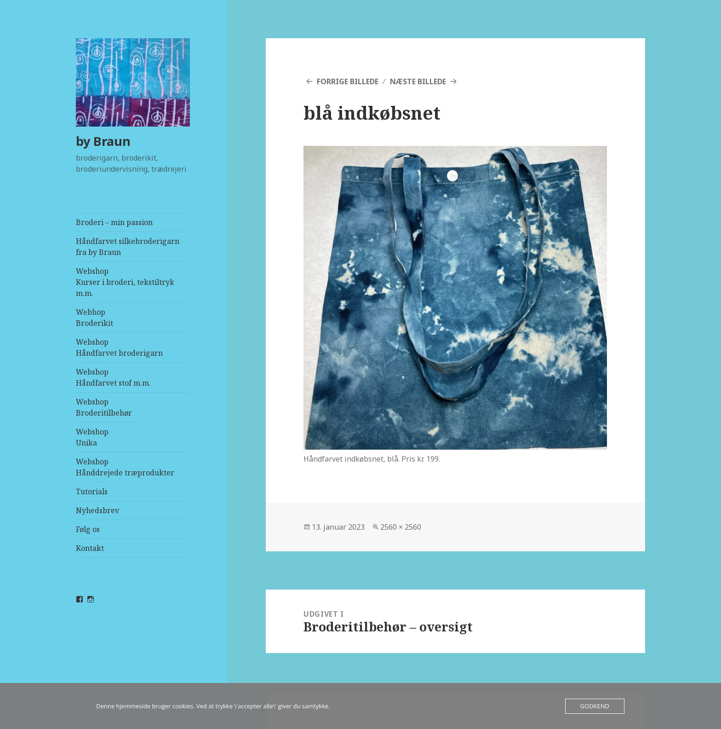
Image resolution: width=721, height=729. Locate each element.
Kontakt (90, 548)
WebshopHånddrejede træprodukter (125, 467)
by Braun (103, 141)
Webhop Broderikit (94, 317)
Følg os (88, 529)
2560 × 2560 (400, 527)
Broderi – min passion (114, 222)
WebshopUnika (92, 437)
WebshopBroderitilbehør (104, 407)
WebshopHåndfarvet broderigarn (119, 347)
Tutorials (92, 491)
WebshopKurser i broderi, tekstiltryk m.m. (125, 282)
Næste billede (418, 81)
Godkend (594, 706)
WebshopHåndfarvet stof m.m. (113, 377)
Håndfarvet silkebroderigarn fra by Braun (127, 246)
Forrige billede (347, 81)
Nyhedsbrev (97, 510)
